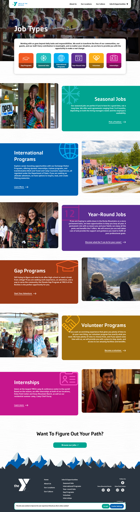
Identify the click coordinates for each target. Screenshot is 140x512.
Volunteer (67, 495)
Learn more (21, 405)
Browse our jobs (70, 445)
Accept (105, 506)
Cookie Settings (116, 506)
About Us (73, 4)
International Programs (72, 486)
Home (46, 480)
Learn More (21, 187)
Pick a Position (117, 122)
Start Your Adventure (25, 293)
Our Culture (100, 4)
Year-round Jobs (69, 489)
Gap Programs (68, 492)
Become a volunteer (115, 350)
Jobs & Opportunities (118, 4)
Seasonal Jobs (68, 483)
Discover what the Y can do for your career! (105, 242)
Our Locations (86, 4)
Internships (67, 498)
